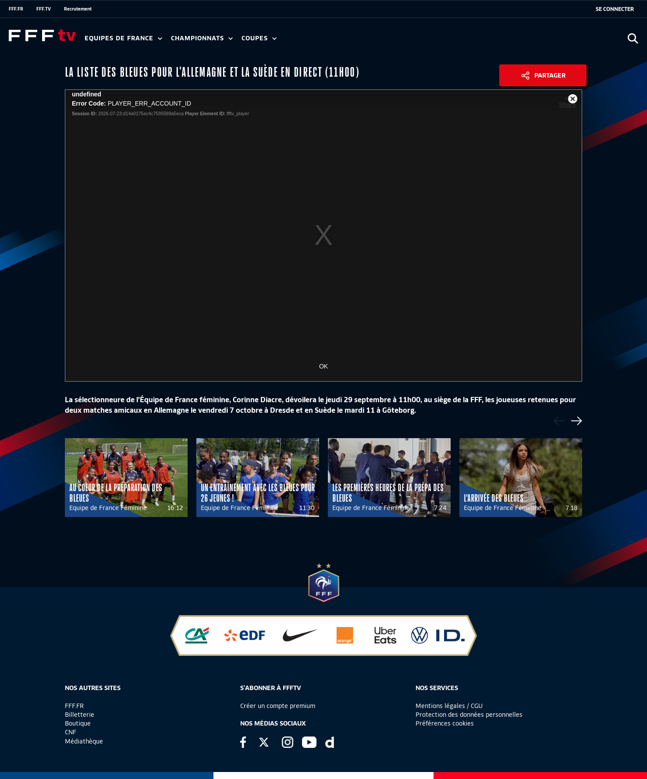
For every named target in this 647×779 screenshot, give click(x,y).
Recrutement (78, 8)
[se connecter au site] (615, 9)
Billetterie (79, 714)
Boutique (78, 723)
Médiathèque (84, 741)
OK (323, 366)
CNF (70, 732)
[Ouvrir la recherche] (632, 38)
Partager (549, 75)
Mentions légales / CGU (449, 705)
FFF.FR (16, 8)
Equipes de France (123, 38)
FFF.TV (43, 8)
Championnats (202, 38)
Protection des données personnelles (469, 714)
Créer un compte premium (277, 705)
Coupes (259, 38)
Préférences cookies (445, 723)
